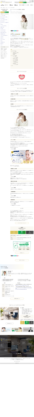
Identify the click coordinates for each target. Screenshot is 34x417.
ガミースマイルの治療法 (14, 55)
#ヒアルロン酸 (5, 48)
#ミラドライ (2, 51)
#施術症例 (2, 48)
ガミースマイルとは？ (13, 50)
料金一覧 (1, 345)
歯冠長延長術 (14, 63)
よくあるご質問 (13, 345)
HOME (1, 7)
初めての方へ (2, 346)
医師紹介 (1, 344)
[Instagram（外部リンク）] (16, 353)
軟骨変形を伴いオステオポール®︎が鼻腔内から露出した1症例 (22, 285)
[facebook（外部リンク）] (19, 353)
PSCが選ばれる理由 (2, 5)
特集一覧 (18, 344)
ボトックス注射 (14, 56)
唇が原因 (14, 54)
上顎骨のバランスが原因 (15, 52)
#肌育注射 (2, 49)
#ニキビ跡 (4, 50)
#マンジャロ (5, 51)
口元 (6, 7)
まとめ (12, 65)
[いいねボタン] (10, 30)
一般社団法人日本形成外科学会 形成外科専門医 (7, 279)
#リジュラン (5, 52)
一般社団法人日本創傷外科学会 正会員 (6, 280)
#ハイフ (1, 50)
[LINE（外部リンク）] (25, 2)
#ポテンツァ (2, 52)
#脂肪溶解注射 (5, 49)
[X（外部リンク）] (17, 353)
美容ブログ (4, 7)
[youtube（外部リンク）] (20, 353)
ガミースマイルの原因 (13, 51)
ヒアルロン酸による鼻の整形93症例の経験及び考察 (21, 289)
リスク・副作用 (16, 57)
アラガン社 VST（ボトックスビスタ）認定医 (23, 279)
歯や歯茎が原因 (14, 53)
